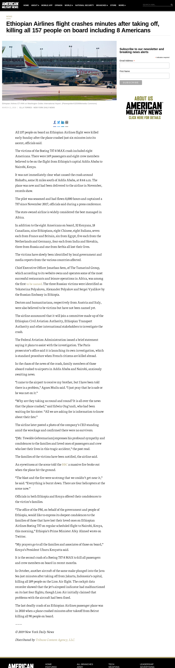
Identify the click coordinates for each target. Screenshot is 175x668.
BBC (65, 464)
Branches (101, 5)
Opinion (58, 5)
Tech (111, 664)
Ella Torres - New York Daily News (37, 108)
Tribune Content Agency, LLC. (56, 639)
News (9, 16)
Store (113, 5)
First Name (125, 71)
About (34, 5)
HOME (48, 664)
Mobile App (46, 5)
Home (26, 5)
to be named (34, 283)
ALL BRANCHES (85, 664)
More (121, 5)
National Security (84, 5)
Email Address (127, 60)
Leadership (146, 664)
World (68, 5)
